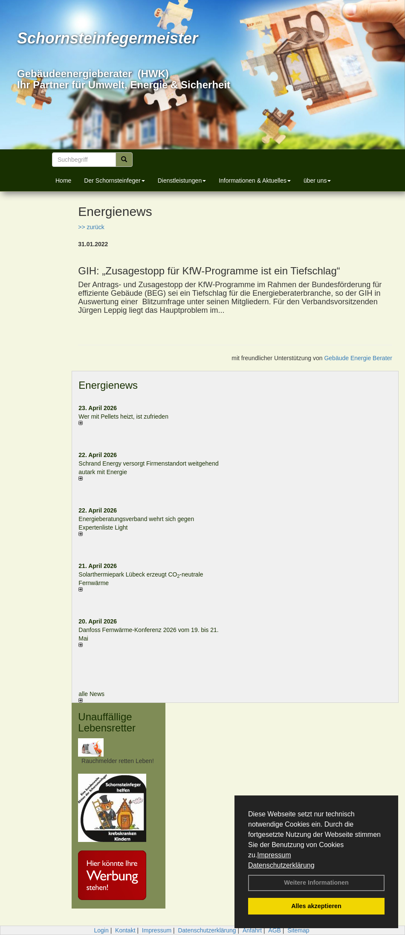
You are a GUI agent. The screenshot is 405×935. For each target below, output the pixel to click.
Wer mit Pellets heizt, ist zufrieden (123, 416)
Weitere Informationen (316, 882)
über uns (317, 180)
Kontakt (125, 930)
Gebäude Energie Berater (358, 358)
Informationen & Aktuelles (255, 180)
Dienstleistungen (182, 180)
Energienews (108, 385)
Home (63, 180)
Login (101, 930)
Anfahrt (252, 930)
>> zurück (91, 227)
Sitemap (298, 930)
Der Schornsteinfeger (114, 180)
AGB (274, 930)
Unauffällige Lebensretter (107, 722)
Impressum (274, 855)
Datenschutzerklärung (281, 865)
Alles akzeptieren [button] (316, 906)
